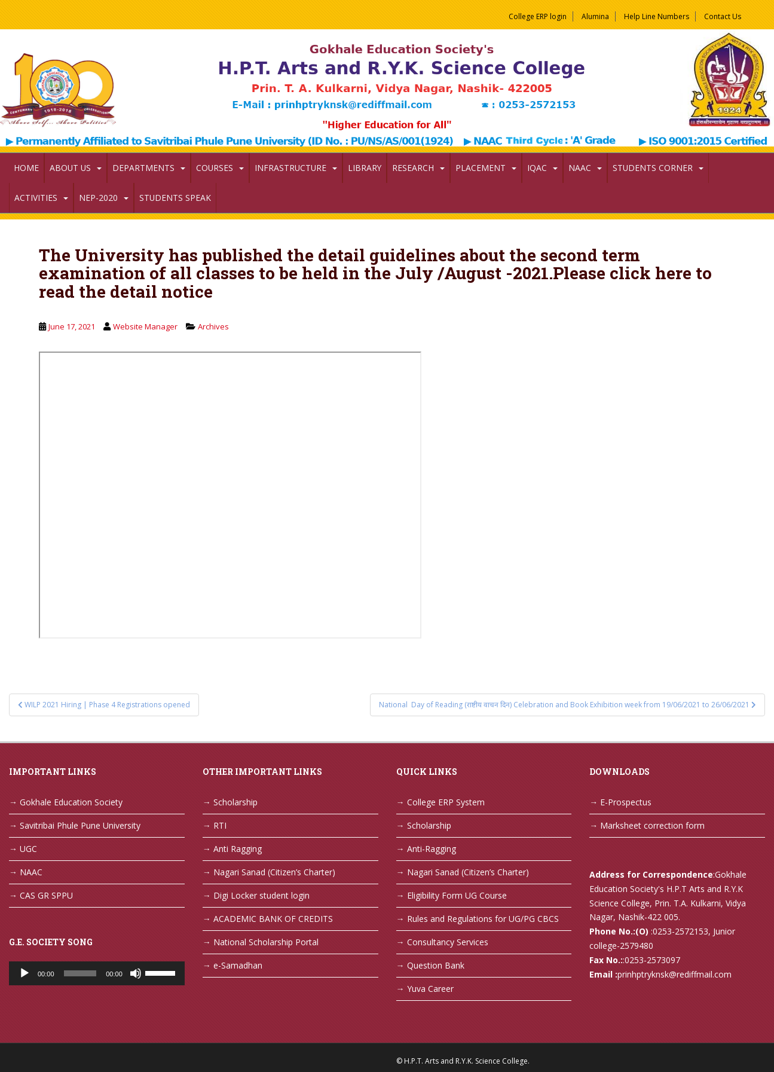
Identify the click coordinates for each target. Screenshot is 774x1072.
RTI (220, 825)
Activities (35, 197)
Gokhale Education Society (71, 802)
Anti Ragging (237, 848)
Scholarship (235, 802)
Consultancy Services (447, 942)
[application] (97, 973)
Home (26, 167)
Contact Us (722, 16)
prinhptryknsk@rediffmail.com (674, 974)
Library (364, 167)
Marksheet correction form (652, 825)
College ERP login (538, 16)
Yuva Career (430, 988)
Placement (480, 167)
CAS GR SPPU (46, 895)
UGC (28, 848)
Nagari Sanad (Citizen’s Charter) (274, 872)
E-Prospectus (625, 802)
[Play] (24, 973)
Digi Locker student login (261, 895)
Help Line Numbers (656, 16)
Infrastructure (290, 167)
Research (413, 167)
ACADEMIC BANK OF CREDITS (273, 918)
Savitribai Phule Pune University (80, 825)
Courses (214, 167)
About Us (70, 167)
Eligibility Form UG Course (457, 895)
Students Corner (653, 167)
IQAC (537, 167)
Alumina (595, 16)
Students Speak (175, 197)
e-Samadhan (237, 965)
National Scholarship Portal (266, 942)
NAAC (579, 167)
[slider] (80, 973)
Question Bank (435, 965)
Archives (213, 326)
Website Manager (145, 326)
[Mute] (136, 973)
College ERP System (446, 802)
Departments (143, 167)
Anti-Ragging (431, 848)
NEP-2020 (98, 197)
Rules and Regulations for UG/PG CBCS (483, 918)
